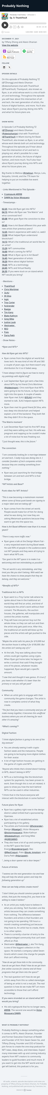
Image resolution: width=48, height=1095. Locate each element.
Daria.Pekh (9, 335)
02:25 (4, 209)
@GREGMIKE (11, 839)
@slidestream (11, 387)
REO (6, 328)
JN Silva (7, 296)
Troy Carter (9, 302)
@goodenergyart (20, 849)
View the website (10, 45)
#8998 (7, 1010)
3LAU (6, 292)
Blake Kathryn (11, 315)
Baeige (7, 309)
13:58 (4, 235)
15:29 (4, 248)
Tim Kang (8, 312)
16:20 (4, 255)
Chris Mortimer (11, 289)
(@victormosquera (13, 832)
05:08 (4, 218)
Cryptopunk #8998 (13, 194)
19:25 (4, 264)
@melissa (28, 173)
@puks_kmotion (32, 852)
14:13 (4, 241)
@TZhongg (8, 130)
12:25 (4, 232)
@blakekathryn (12, 836)
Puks (6, 332)
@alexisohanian (10, 133)
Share (36, 32)
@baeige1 (16, 829)
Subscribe (29, 32)
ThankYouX (9, 136)
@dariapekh (21, 855)
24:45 (4, 268)
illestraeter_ (9, 325)
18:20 (4, 261)
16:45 (4, 258)
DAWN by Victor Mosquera (17, 197)
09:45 (4, 225)
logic (6, 299)
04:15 (4, 212)
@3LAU (28, 397)
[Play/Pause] (5, 16)
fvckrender (9, 305)
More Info (42, 32)
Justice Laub (10, 322)
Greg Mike (9, 319)
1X (14, 26)
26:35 (4, 271)
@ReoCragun (11, 852)
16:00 (4, 251)
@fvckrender (36, 826)
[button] (27, 23)
